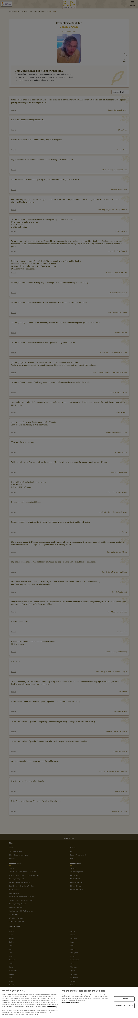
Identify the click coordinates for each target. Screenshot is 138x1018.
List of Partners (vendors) (70, 1002)
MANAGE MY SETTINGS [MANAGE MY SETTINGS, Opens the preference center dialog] (124, 1005)
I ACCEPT (124, 999)
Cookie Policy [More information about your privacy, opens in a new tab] (51, 1007)
